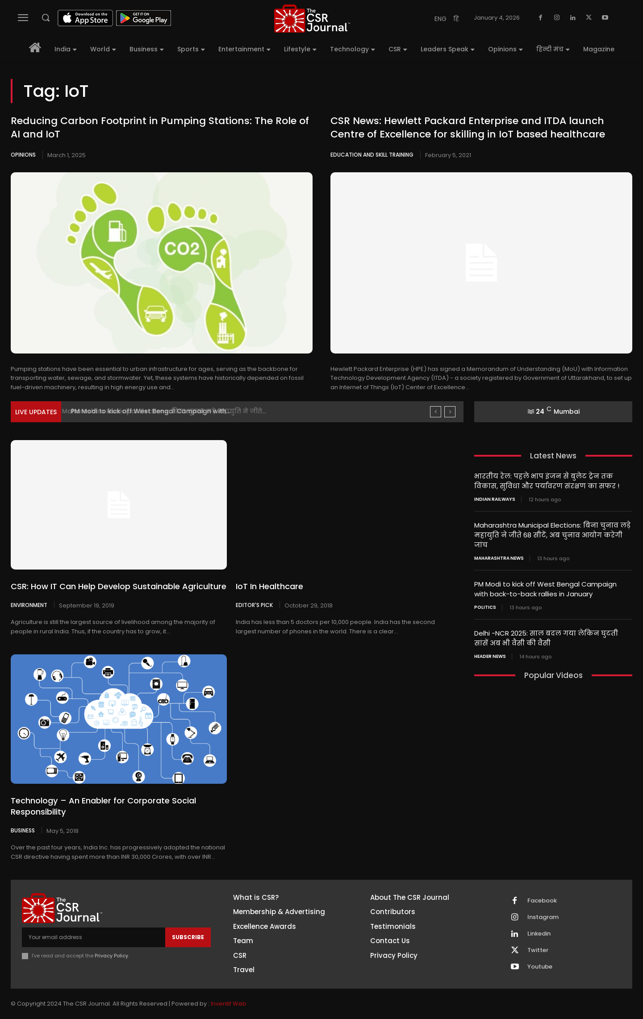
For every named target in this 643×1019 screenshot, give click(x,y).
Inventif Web (228, 1003)
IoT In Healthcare (269, 586)
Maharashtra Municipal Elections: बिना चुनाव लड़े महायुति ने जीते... (170, 411)
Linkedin (539, 934)
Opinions (23, 154)
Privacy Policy (111, 955)
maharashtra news (499, 556)
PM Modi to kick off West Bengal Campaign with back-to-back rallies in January (545, 586)
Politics (485, 604)
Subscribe (188, 937)
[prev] (435, 411)
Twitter (537, 950)
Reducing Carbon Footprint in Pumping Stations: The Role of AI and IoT (160, 127)
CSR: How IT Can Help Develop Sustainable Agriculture (118, 586)
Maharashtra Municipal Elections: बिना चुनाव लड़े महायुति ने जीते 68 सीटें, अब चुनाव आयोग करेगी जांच (552, 534)
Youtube (539, 967)
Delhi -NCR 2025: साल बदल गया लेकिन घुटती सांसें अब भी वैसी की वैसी (546, 634)
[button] (45, 17)
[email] (93, 937)
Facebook (542, 901)
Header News (490, 652)
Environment (29, 604)
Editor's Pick (254, 604)
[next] (449, 411)
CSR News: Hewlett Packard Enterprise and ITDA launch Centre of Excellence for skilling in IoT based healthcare (467, 127)
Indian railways (494, 498)
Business (23, 830)
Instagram (543, 917)
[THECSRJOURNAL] (312, 18)
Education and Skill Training (371, 154)
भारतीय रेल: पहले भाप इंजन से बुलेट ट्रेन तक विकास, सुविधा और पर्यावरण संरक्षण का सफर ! (546, 480)
